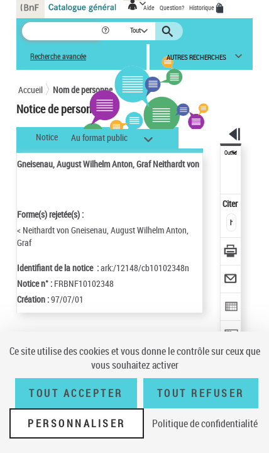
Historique (202, 7)
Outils (230, 153)
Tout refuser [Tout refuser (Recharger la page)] (200, 393)
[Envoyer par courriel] (231, 280)
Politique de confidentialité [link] (205, 423)
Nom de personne (83, 90)
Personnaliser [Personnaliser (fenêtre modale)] (77, 423)
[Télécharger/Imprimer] (231, 252)
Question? (172, 7)
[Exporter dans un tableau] (231, 308)
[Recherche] (61, 31)
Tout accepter (76, 393)
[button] (107, 31)
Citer (230, 204)
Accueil (30, 90)
